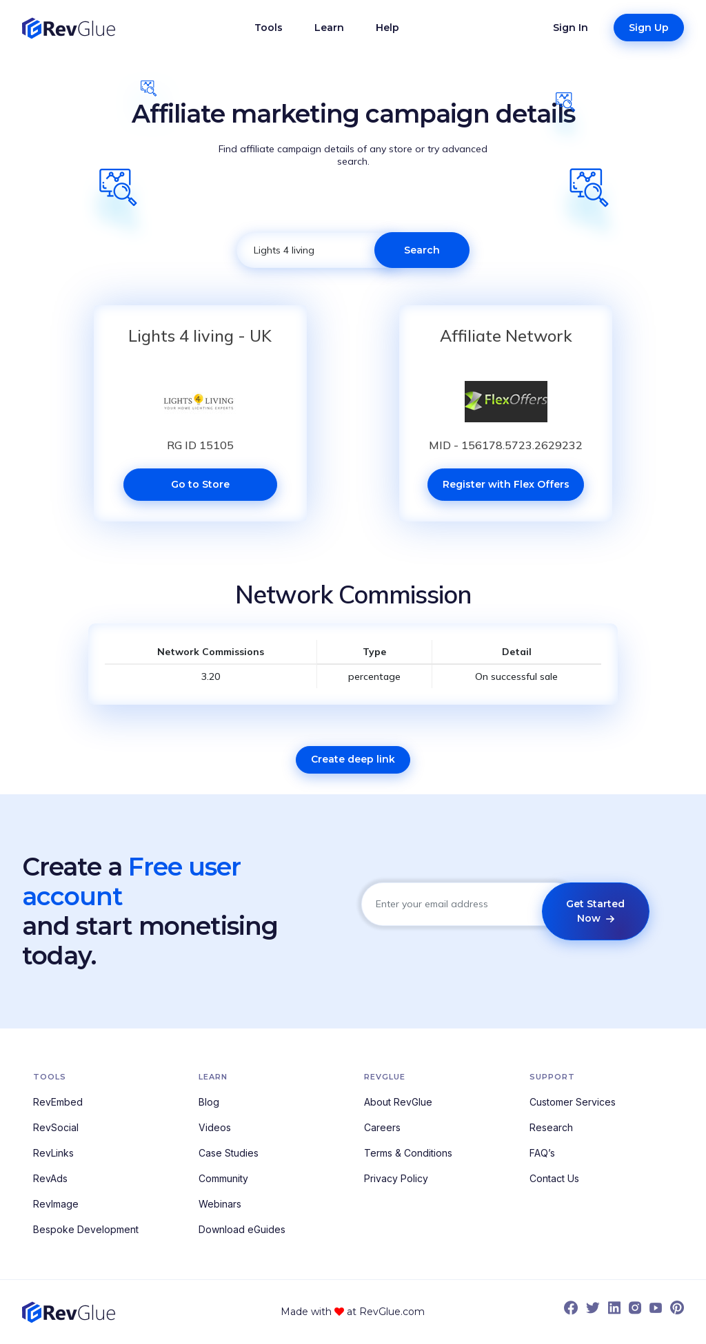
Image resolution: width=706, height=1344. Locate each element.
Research (551, 1127)
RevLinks (53, 1153)
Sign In (570, 27)
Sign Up (649, 27)
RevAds (50, 1178)
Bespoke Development (86, 1229)
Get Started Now (595, 911)
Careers (382, 1127)
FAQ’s (542, 1153)
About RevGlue (398, 1102)
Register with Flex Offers (506, 484)
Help (387, 27)
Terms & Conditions (408, 1153)
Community (223, 1178)
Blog (209, 1102)
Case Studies (229, 1153)
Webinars (220, 1204)
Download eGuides (242, 1229)
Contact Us (554, 1178)
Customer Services (573, 1102)
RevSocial (56, 1127)
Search (422, 250)
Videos (215, 1127)
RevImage (56, 1204)
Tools (268, 27)
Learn (329, 27)
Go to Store (200, 484)
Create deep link (353, 759)
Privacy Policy (396, 1178)
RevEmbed (58, 1102)
